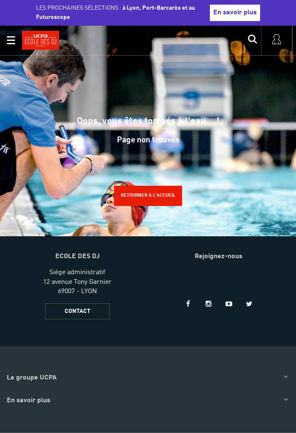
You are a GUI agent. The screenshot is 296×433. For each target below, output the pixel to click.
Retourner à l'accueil (148, 195)
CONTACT (77, 311)
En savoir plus (235, 12)
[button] (11, 40)
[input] (252, 40)
